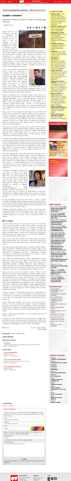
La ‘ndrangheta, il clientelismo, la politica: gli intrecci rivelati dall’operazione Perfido (58, 46)
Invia (24, 459)
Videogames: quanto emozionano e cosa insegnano (56, 300)
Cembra (13, 333)
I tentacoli (6, 327)
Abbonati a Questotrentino (54, 161)
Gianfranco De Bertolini (11, 344)
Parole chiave (36, 479)
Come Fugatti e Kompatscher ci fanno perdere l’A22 (57, 290)
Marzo (56, 397)
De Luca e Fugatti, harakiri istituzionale (38, 328)
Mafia (22, 333)
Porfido (18, 333)
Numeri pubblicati (37, 477)
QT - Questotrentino (56, 297)
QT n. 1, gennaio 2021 (11, 362)
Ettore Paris (30, 344)
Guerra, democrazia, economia (61, 145)
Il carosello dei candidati (58, 314)
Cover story (24, 10)
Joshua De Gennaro (22, 344)
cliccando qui (23, 433)
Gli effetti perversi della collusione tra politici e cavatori (58, 109)
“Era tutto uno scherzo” (57, 316)
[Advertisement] (24, 387)
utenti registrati (32, 412)
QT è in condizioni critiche (58, 133)
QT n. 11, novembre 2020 (11, 355)
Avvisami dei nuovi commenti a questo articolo (18, 440)
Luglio (57, 379)
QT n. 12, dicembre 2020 (12, 10)
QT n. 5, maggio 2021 (11, 369)
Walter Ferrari (9, 368)
